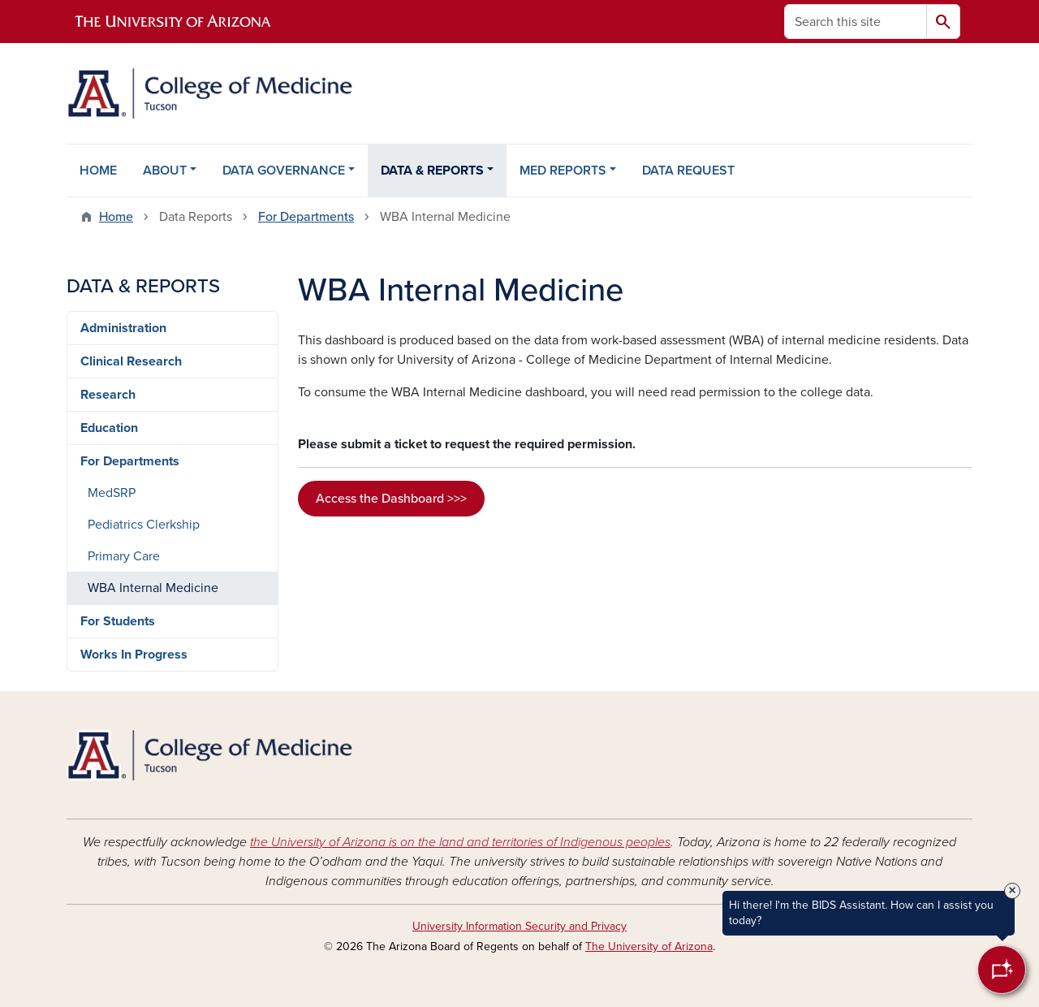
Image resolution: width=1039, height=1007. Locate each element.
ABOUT (165, 170)
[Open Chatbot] (1001, 969)
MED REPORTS (563, 170)
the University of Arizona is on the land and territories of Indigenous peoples (460, 842)
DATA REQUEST (688, 170)
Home (116, 217)
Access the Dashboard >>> (391, 499)
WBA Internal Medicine (153, 588)
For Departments (306, 217)
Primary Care (124, 556)
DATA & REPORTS (432, 170)
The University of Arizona (649, 946)
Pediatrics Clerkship (144, 524)
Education (109, 428)
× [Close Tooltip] (1012, 891)
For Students (117, 621)
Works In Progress (134, 654)
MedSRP (112, 493)
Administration (123, 328)
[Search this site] (855, 21)
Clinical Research (131, 361)
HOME (98, 170)
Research (108, 395)
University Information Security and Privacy (519, 926)
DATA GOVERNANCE (283, 170)
